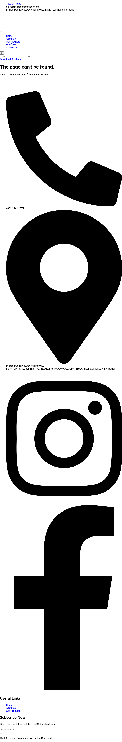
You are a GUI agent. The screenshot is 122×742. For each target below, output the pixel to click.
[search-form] (13, 56)
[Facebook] (64, 688)
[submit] (1, 733)
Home (9, 35)
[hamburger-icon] (1, 31)
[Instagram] (64, 503)
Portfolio (11, 44)
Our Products (13, 41)
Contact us (12, 47)
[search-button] (29, 56)
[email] (13, 729)
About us (11, 38)
